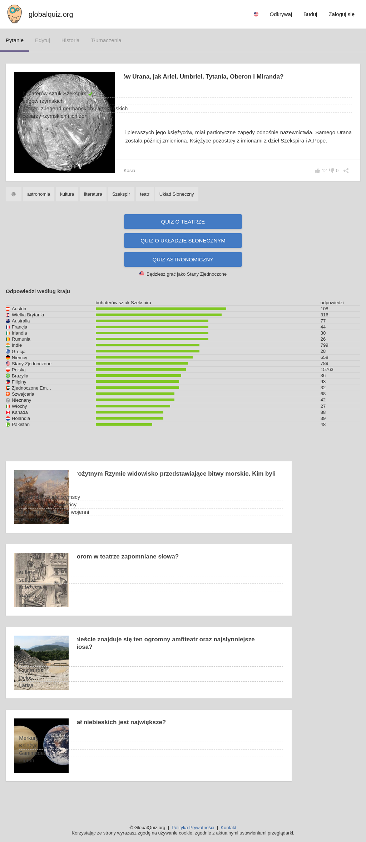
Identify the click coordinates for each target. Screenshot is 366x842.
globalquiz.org (51, 14)
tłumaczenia (106, 40)
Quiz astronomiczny (183, 269)
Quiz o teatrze (183, 232)
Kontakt (228, 827)
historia (70, 40)
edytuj (42, 40)
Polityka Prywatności (193, 827)
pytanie (15, 40)
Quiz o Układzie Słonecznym (183, 250)
